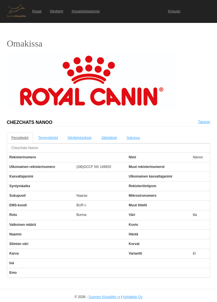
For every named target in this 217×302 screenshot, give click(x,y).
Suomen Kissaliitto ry (104, 297)
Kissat (37, 11)
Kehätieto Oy (132, 297)
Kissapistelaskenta (85, 11)
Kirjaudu (174, 11)
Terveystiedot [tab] (48, 138)
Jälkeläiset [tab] (109, 138)
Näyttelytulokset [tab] (80, 138)
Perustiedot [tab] (20, 138)
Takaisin (204, 122)
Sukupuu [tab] (133, 138)
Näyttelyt (56, 11)
